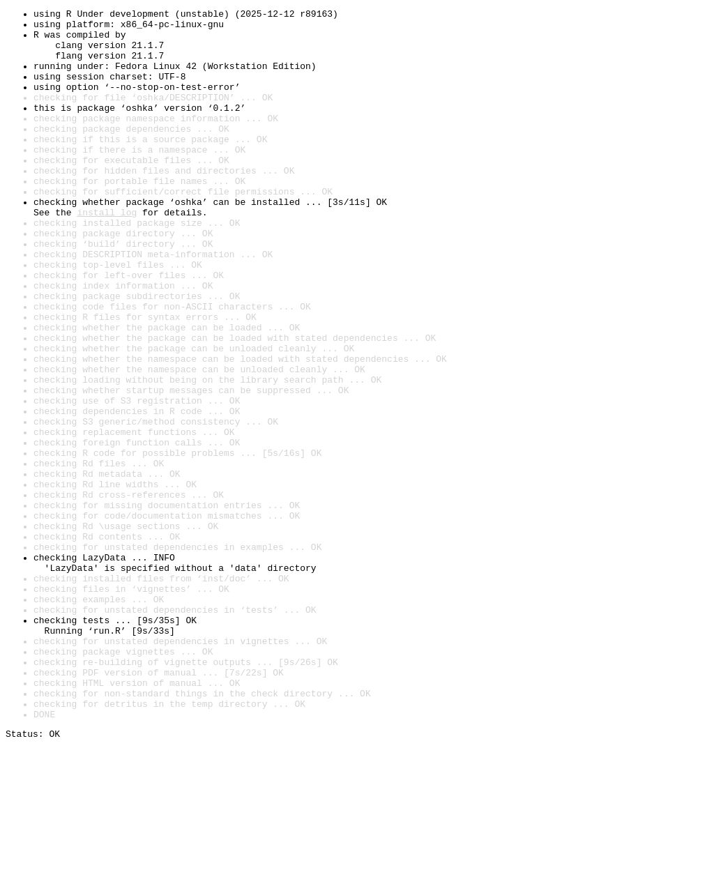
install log (107, 253)
